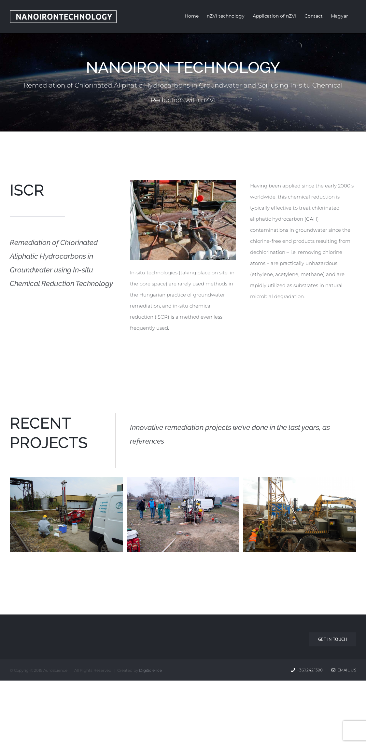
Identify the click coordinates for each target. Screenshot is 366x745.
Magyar (339, 16)
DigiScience (150, 670)
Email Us (343, 670)
